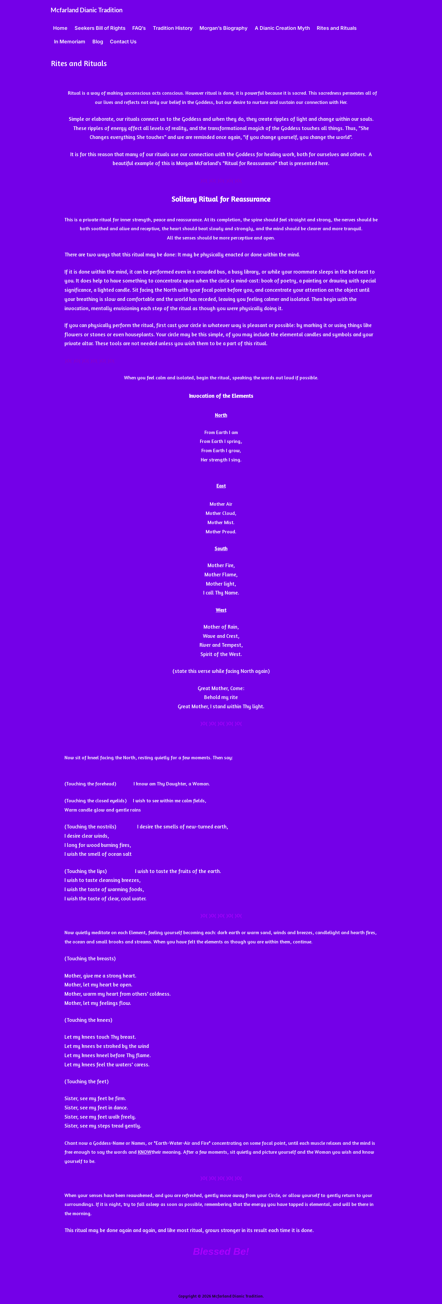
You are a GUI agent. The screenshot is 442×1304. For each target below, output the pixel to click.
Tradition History (173, 28)
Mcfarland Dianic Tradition (86, 10)
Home (60, 28)
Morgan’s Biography (224, 28)
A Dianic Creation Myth (282, 28)
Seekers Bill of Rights (100, 28)
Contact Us (123, 41)
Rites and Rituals (337, 28)
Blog (97, 41)
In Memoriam (69, 41)
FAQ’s (139, 28)
